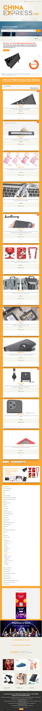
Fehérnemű (5, 506)
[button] (39, 56)
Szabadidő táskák (6, 558)
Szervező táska (6, 559)
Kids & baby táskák (7, 548)
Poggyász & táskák (6, 537)
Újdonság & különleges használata (9, 582)
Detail (21, 110)
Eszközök (4, 504)
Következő (23, 461)
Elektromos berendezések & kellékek (9, 497)
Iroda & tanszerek (6, 519)
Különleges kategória (7, 524)
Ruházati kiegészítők (6, 569)
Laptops (17, 695)
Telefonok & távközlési (7, 578)
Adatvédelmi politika (32, 692)
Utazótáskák (6, 563)
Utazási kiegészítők (7, 562)
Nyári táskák (6, 551)
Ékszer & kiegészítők (6, 495)
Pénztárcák (5, 553)
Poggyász (5, 554)
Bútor (4, 492)
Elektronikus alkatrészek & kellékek (9, 499)
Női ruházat (5, 531)
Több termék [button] (6, 50)
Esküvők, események (6, 502)
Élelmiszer (5, 501)
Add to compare (21, 118)
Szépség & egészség (6, 576)
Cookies (30, 690)
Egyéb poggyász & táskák (8, 541)
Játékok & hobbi (6, 520)
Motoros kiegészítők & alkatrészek (9, 529)
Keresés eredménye (34, 88)
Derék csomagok (6, 540)
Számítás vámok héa (7, 690)
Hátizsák (5, 544)
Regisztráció (33, 1)
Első (4, 461)
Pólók (17, 690)
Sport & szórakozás (6, 571)
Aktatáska (5, 539)
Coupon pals (6, 695)
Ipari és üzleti (5, 517)
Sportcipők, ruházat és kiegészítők (9, 573)
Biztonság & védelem (7, 490)
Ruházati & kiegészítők (7, 567)
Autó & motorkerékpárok (7, 488)
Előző (7, 461)
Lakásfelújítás (5, 526)
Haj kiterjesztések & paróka (8, 513)
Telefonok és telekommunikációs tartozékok (11, 580)
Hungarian (24, 19)
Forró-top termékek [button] (21, 484)
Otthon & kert (5, 535)
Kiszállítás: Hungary (35, 19)
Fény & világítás (6, 508)
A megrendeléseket (7, 692)
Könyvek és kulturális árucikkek (8, 522)
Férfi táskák (5, 542)
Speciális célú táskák (7, 557)
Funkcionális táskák (7, 543)
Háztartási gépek (6, 515)
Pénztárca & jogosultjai (7, 552)
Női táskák (5, 550)
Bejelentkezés (39, 1)
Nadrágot (18, 692)
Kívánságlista (26, 1)
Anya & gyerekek (6, 486)
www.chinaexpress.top (21, 590)
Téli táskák (5, 561)
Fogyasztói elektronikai (7, 511)
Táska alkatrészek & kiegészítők (8, 560)
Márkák (4, 528)
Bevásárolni (21, 113)
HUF (29, 19)
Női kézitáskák (6, 549)
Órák (4, 533)
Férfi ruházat (5, 510)
